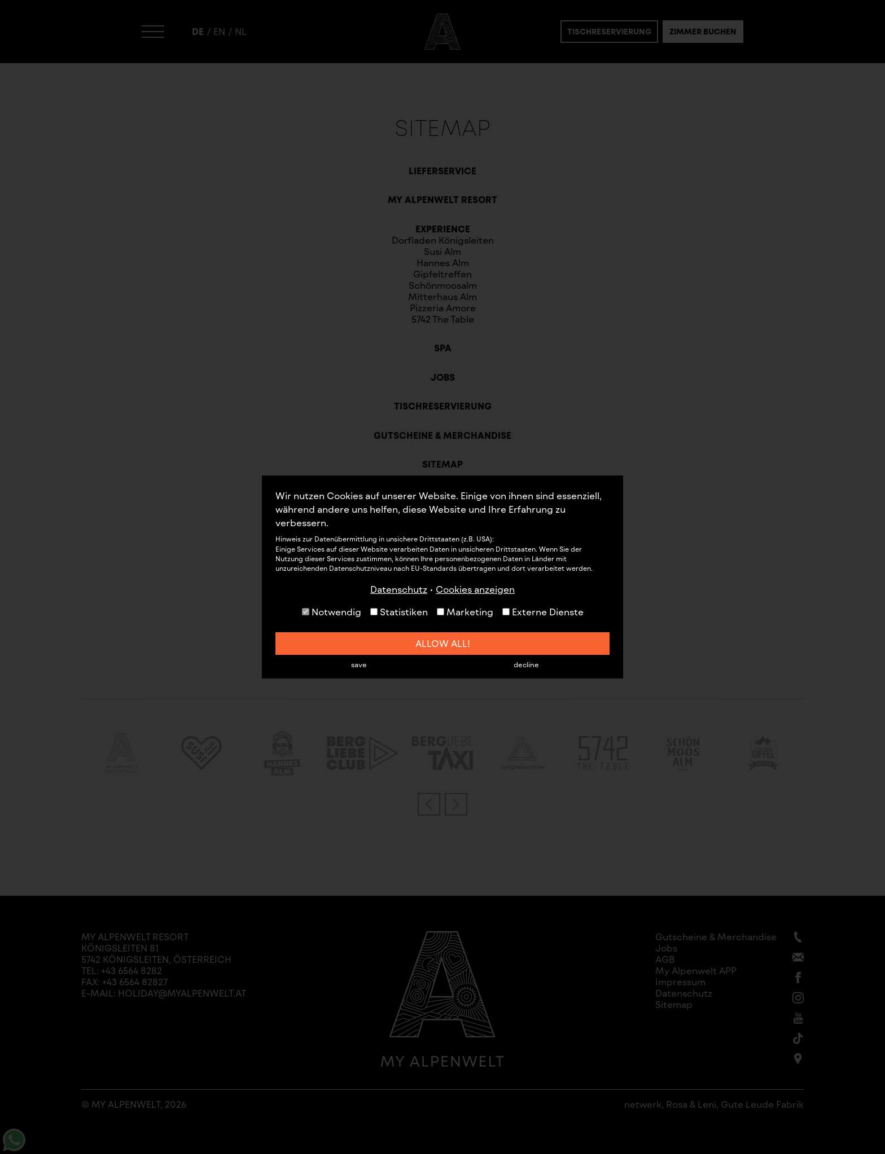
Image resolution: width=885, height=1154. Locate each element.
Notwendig (331, 611)
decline (526, 664)
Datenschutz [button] (398, 589)
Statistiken (399, 611)
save (359, 664)
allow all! (442, 643)
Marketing (465, 611)
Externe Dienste (543, 611)
